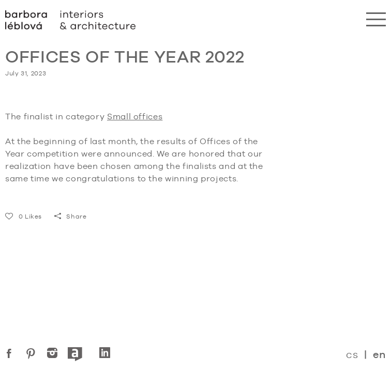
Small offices (134, 116)
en (379, 354)
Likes (23, 216)
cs (352, 354)
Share (70, 216)
